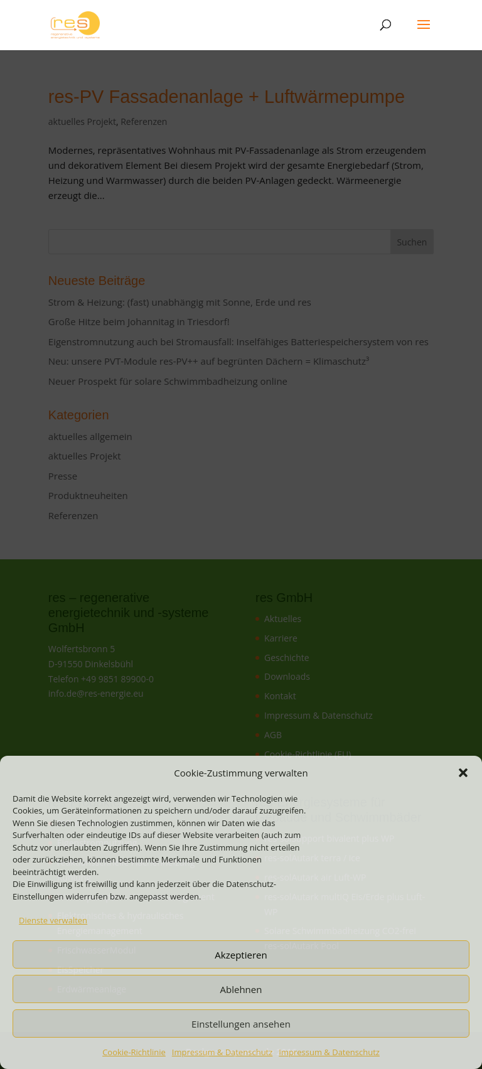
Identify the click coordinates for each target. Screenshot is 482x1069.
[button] (463, 772)
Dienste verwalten (53, 920)
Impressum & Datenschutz (222, 1052)
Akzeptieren (241, 954)
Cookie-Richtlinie (134, 1052)
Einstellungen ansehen (241, 1024)
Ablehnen (241, 989)
